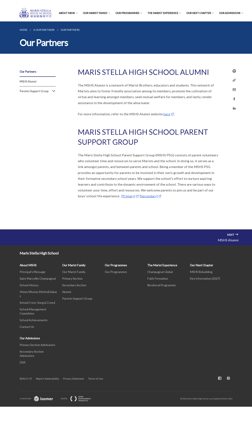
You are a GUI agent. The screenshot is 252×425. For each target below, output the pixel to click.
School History (29, 285)
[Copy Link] (233, 80)
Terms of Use (95, 378)
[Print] (233, 71)
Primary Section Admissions (37, 345)
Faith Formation (157, 278)
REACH (24, 378)
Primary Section (72, 278)
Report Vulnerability (47, 378)
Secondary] (149, 196)
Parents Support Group (38, 91)
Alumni (66, 292)
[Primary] (128, 196)
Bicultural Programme (161, 285)
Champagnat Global (160, 272)
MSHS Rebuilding (201, 272)
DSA (22, 362)
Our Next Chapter (198, 12)
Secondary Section (74, 285)
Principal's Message (32, 272)
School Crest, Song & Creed (37, 302)
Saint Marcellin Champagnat (38, 278)
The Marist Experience (162, 12)
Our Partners (28, 71)
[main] (126, 125)
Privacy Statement (73, 378)
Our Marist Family (95, 12)
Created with (39, 398)
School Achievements (34, 320)
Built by (78, 398)
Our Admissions (229, 12)
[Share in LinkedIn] (233, 106)
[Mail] (233, 87)
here (166, 114)
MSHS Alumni (28, 81)
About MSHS (67, 12)
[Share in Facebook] (233, 96)
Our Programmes (127, 12)
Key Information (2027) (205, 278)
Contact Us (27, 327)
